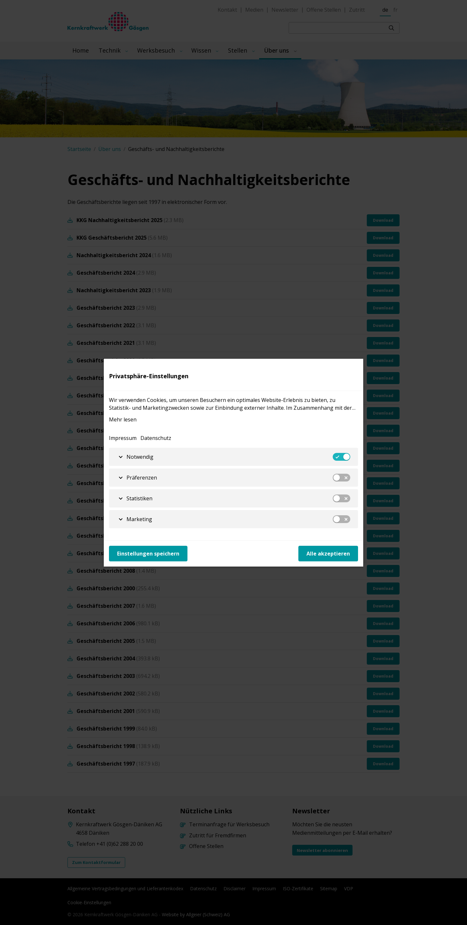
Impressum (123, 438)
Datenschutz (155, 438)
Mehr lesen (123, 419)
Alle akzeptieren (328, 553)
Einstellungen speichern (148, 553)
